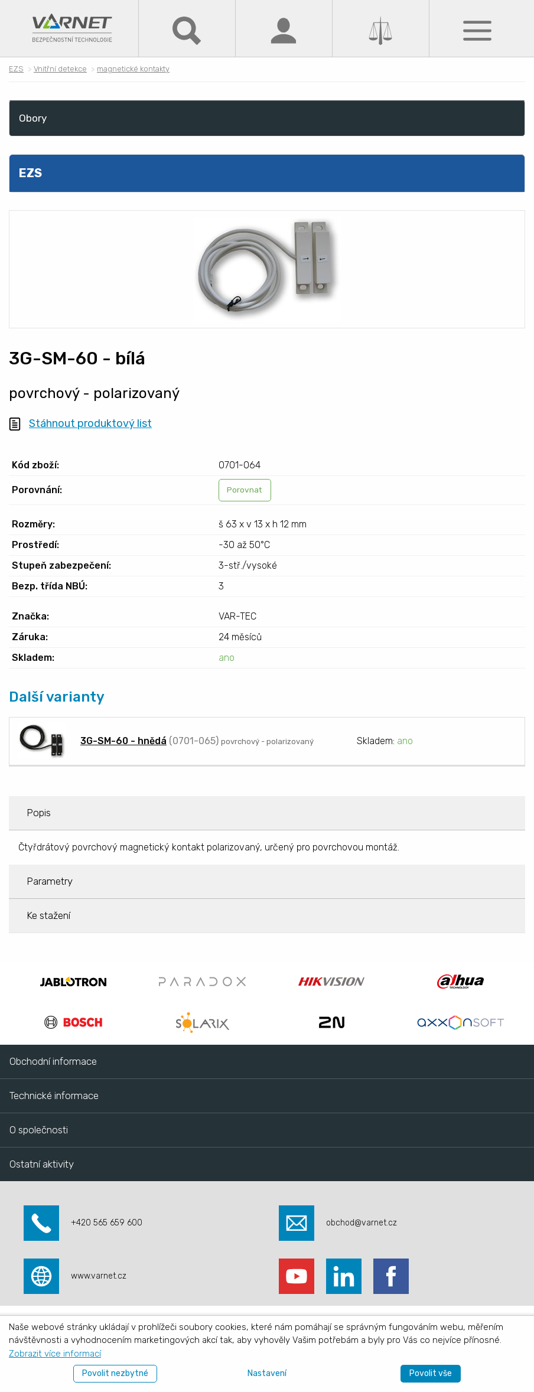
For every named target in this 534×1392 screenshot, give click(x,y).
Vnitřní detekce (60, 68)
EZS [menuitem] (30, 173)
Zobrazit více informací (55, 1353)
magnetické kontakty (133, 68)
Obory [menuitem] (33, 118)
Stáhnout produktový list (90, 423)
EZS (16, 68)
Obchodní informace (53, 1061)
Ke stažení (48, 915)
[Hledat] (186, 29)
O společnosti (38, 1130)
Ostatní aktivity (41, 1164)
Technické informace (54, 1095)
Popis (39, 813)
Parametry (50, 881)
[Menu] (477, 29)
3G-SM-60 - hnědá (123, 740)
